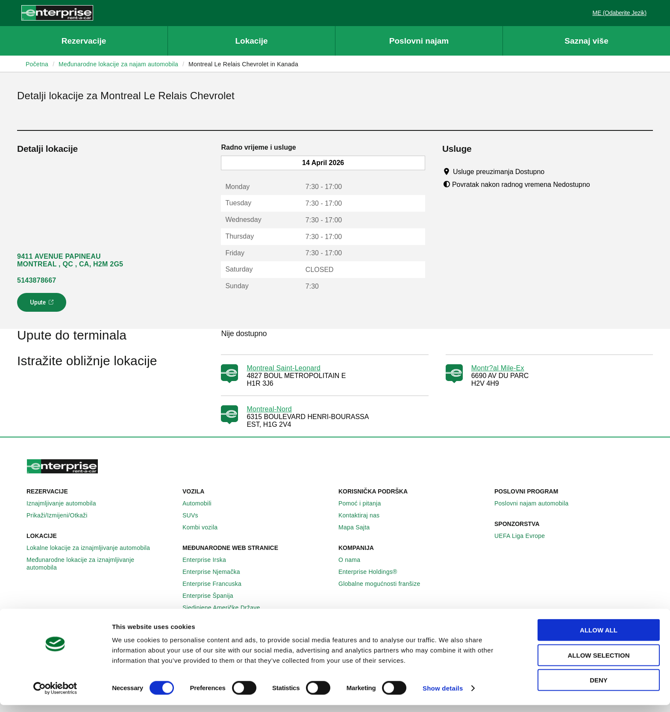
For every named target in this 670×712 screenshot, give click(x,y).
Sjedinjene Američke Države (226, 607)
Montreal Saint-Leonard (283, 368)
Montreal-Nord (269, 409)
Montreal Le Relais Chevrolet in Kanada (243, 64)
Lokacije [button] (251, 40)
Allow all (598, 637)
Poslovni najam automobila (536, 503)
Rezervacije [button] (84, 40)
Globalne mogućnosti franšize (383, 583)
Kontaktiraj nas (363, 515)
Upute (43, 305)
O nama (354, 559)
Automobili (201, 503)
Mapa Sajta (358, 527)
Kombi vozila (204, 527)
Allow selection (599, 662)
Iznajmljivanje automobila (66, 503)
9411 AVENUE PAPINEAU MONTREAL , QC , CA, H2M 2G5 (70, 260)
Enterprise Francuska (216, 583)
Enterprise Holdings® (372, 571)
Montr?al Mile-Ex (497, 368)
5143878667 (36, 280)
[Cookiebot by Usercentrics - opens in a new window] (55, 695)
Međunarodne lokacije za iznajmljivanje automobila (101, 563)
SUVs (195, 515)
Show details (443, 695)
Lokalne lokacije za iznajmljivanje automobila (92, 547)
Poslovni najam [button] (419, 40)
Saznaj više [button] (586, 40)
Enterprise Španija (212, 595)
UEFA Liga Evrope (524, 535)
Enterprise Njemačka (216, 571)
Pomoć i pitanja (364, 503)
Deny (599, 687)
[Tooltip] (553, 171)
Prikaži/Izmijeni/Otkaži (61, 515)
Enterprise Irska (208, 559)
